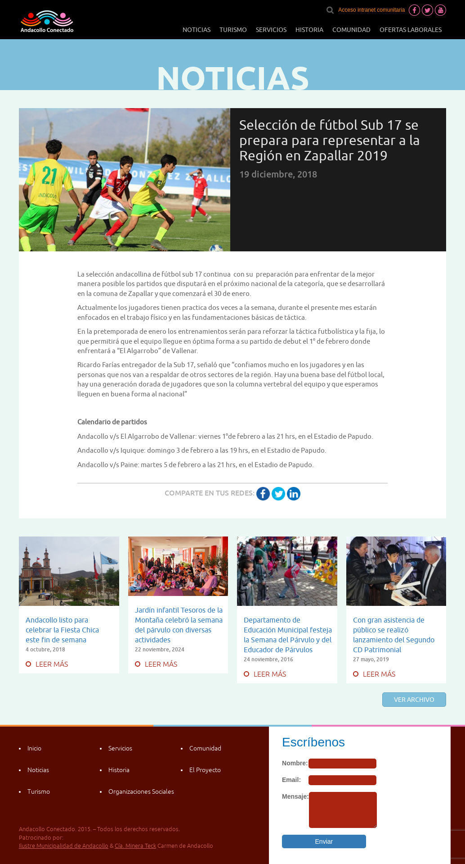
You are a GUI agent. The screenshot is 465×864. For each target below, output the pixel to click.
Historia (309, 29)
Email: (291, 779)
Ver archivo (414, 699)
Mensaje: (295, 796)
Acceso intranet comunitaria (371, 10)
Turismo (233, 29)
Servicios (271, 29)
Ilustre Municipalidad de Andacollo (63, 845)
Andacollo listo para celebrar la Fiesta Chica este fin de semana (62, 630)
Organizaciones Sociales (141, 791)
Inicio (34, 748)
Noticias (196, 29)
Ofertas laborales (411, 29)
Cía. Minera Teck (135, 845)
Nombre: (295, 763)
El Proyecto (205, 769)
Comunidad (351, 29)
